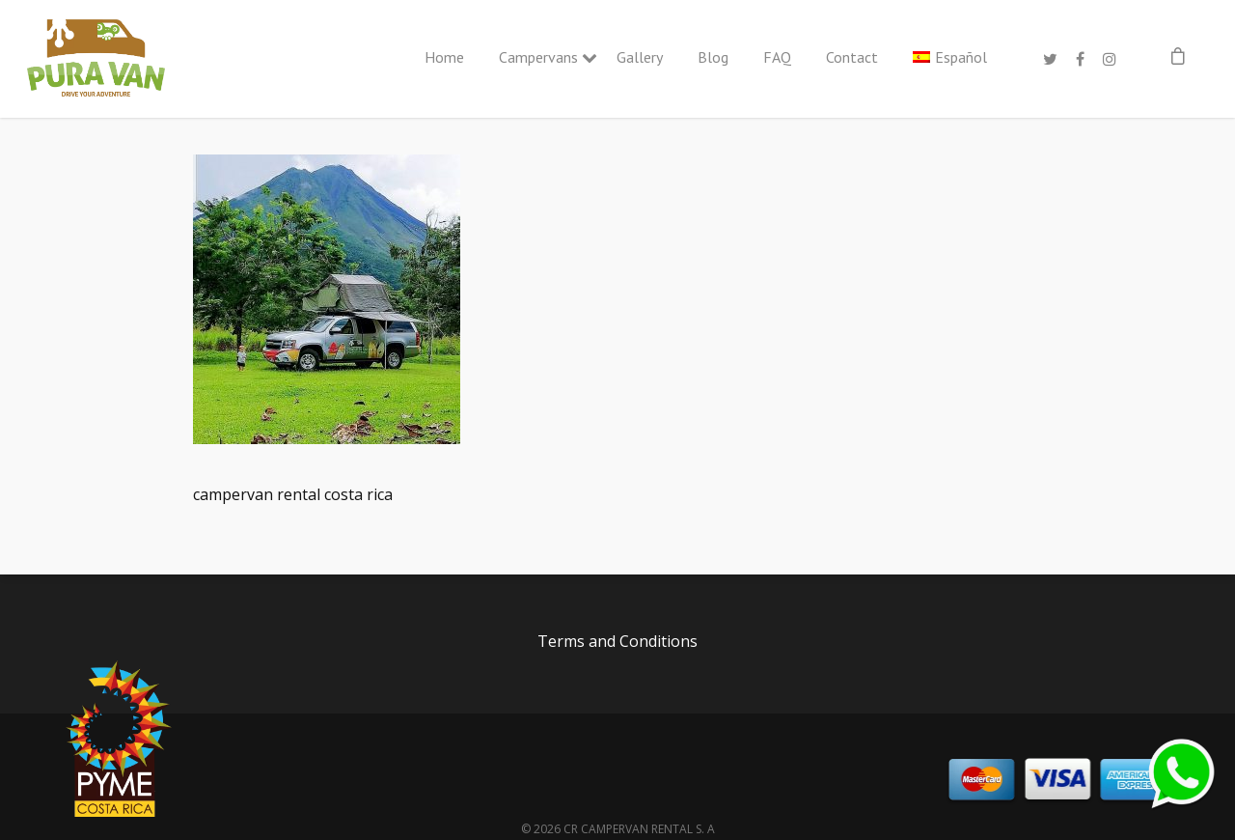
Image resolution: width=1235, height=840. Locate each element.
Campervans (540, 57)
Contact (852, 57)
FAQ (777, 57)
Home (444, 57)
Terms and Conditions (617, 641)
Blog (713, 57)
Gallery (640, 57)
